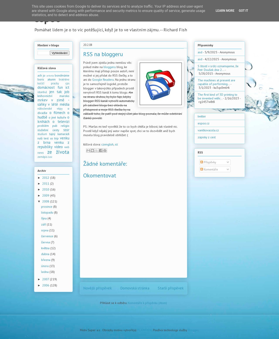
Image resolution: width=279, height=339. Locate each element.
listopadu (47, 212)
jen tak (55, 91)
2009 (46, 195)
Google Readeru (103, 80)
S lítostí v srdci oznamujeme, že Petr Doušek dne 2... (218, 68)
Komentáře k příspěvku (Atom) (147, 303)
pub (54, 126)
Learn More (225, 10)
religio (65, 126)
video (58, 146)
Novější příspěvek (97, 288)
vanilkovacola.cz (208, 130)
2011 (46, 183)
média (64, 104)
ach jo (41, 75)
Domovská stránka (134, 288)
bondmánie (62, 75)
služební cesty (48, 130)
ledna (45, 272)
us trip (54, 138)
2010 (46, 189)
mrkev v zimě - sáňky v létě (53, 102)
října (44, 218)
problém (43, 126)
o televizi (61, 121)
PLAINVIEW (144, 330)
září (44, 224)
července (47, 236)
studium (42, 134)
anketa (50, 75)
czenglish (107, 144)
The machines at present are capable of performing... (216, 82)
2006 (46, 285)
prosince (47, 207)
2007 (46, 279)
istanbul (42, 92)
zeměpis (42, 157)
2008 (46, 201)
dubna (45, 254)
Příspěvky (208, 162)
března (46, 260)
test (46, 138)
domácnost (46, 87)
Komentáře (209, 169)
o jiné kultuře (57, 117)
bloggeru (110, 67)
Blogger (193, 330)
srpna (45, 230)
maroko (64, 96)
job (66, 91)
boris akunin (46, 79)
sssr (66, 129)
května (45, 248)
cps (67, 83)
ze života (58, 152)
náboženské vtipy (50, 108)
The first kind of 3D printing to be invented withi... (217, 96)
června (46, 242)
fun (60, 87)
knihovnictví (44, 96)
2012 (46, 178)
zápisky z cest (207, 137)
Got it (243, 10)
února (45, 266)
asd (200, 52)
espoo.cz (203, 123)
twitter (202, 116)
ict (116, 144)
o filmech (57, 112)
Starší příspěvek (171, 288)
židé (50, 157)
